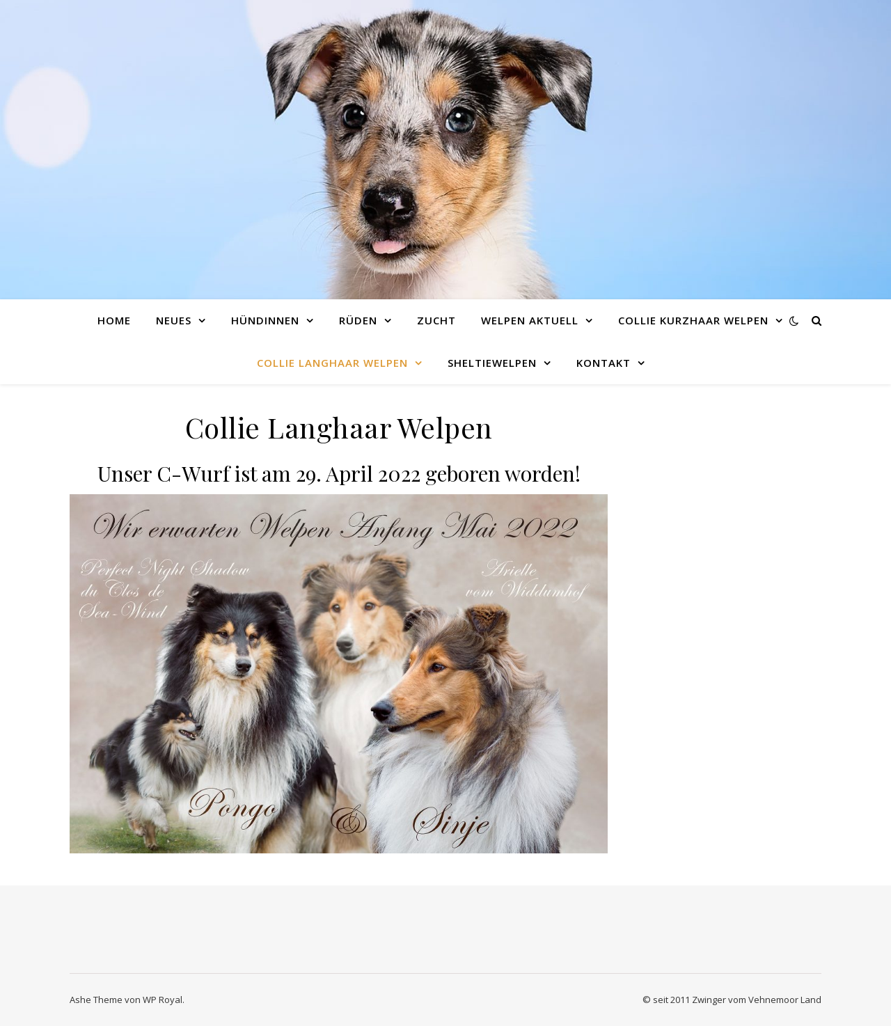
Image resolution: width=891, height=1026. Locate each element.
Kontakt (603, 363)
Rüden (358, 320)
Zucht (436, 320)
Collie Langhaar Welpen (332, 363)
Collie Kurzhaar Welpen (693, 320)
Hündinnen (265, 320)
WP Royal (162, 999)
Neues (173, 320)
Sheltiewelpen (492, 363)
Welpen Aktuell (529, 320)
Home (114, 320)
